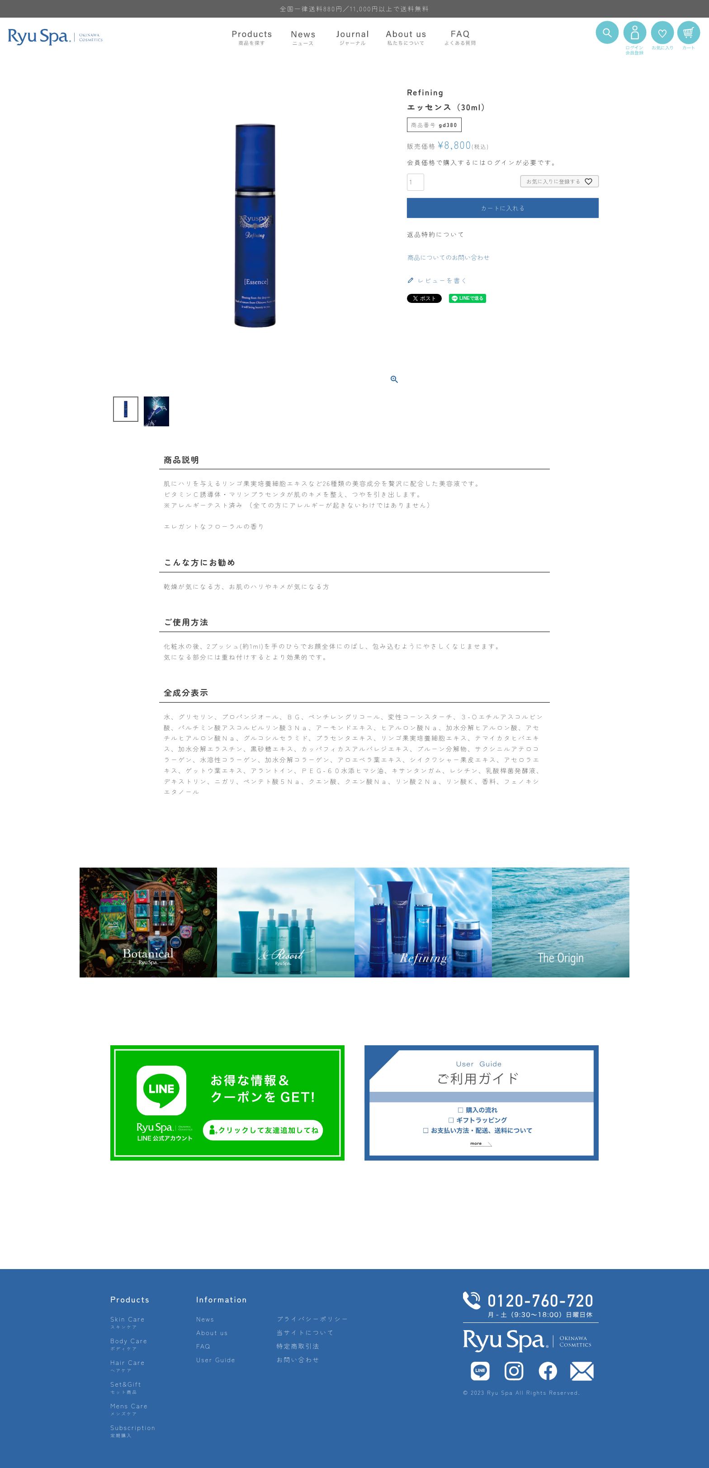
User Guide (216, 1359)
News (205, 1318)
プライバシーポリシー (312, 1318)
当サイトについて (305, 1332)
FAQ (203, 1345)
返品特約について (436, 234)
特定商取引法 (298, 1345)
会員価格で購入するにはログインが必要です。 (483, 162)
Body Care (128, 1344)
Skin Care (127, 1322)
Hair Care (127, 1366)
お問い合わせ (298, 1359)
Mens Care (129, 1409)
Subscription (133, 1431)
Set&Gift (126, 1387)
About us (212, 1332)
